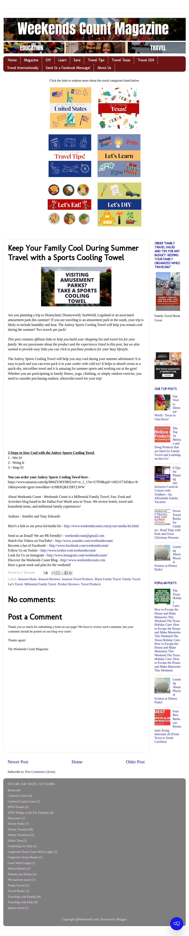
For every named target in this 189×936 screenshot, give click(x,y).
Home (12, 60)
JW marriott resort (19, 879)
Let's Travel (15, 584)
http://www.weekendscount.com (82, 560)
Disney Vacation (18, 829)
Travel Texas (121, 60)
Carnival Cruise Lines (21, 801)
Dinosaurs (14, 818)
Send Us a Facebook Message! (68, 68)
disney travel (16, 908)
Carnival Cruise (18, 795)
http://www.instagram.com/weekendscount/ (77, 555)
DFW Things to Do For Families (28, 812)
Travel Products (91, 584)
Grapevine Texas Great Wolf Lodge (30, 852)
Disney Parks (16, 823)
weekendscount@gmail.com (84, 535)
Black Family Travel (108, 579)
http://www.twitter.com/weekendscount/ (68, 550)
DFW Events (16, 807)
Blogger (121, 919)
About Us (104, 68)
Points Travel (16, 885)
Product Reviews (68, 584)
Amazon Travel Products (77, 579)
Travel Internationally (22, 68)
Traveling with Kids (20, 902)
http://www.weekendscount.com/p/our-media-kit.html (101, 526)
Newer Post (18, 761)
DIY (48, 60)
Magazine (31, 60)
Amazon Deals (27, 579)
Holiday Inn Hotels (20, 874)
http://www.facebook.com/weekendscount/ (79, 545)
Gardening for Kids (20, 846)
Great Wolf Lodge (19, 863)
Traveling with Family (22, 896)
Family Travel (131, 579)
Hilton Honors (17, 868)
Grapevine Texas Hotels (23, 857)
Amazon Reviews (49, 579)
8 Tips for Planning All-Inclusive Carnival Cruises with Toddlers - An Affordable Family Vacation (167, 485)
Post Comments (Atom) (40, 771)
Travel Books (16, 891)
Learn (62, 60)
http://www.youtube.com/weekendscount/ (84, 541)
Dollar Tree (15, 840)
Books (12, 790)
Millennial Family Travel (40, 584)
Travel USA (146, 60)
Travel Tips (96, 60)
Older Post (135, 761)
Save (77, 60)
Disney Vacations (19, 835)
